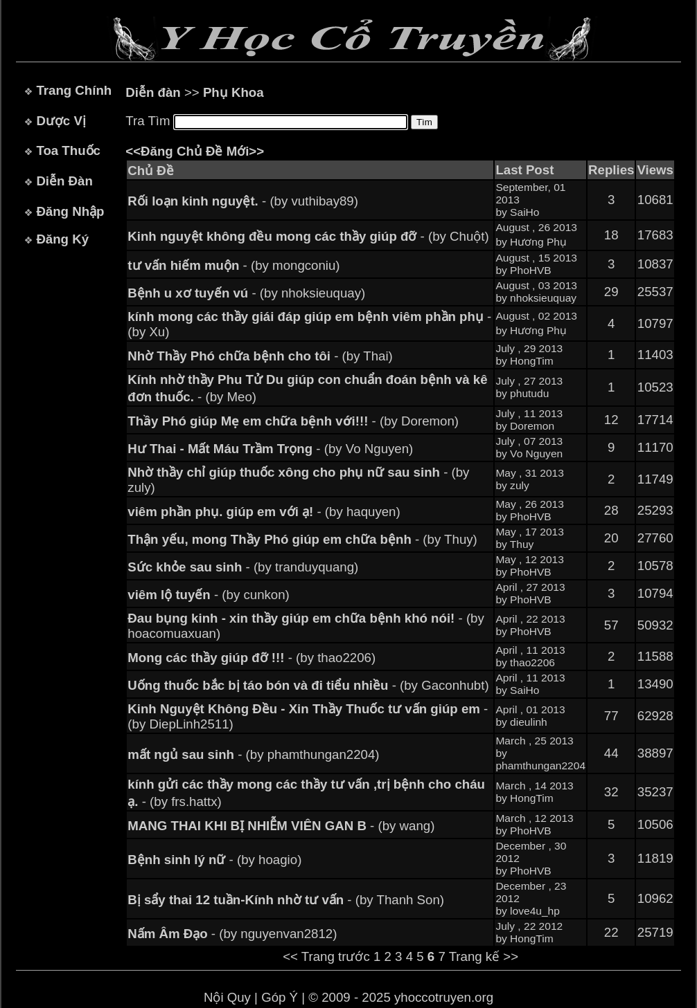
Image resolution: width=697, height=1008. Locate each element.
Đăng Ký (62, 239)
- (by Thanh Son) (285, 899)
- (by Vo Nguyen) (270, 448)
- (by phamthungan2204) (253, 754)
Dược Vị (60, 120)
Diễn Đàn (64, 181)
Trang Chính (74, 90)
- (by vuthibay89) (242, 201)
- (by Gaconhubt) (307, 685)
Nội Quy (227, 997)
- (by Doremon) (293, 421)
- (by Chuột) (307, 236)
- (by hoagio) (214, 859)
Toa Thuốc (68, 150)
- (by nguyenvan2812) (232, 933)
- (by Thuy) (302, 539)
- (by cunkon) (208, 594)
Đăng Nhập (70, 211)
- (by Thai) (260, 356)
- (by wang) (280, 825)
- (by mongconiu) (233, 265)
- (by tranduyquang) (242, 567)
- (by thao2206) (251, 657)
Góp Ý (279, 997)
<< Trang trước (326, 956)
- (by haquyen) (263, 511)
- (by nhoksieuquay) (246, 293)
